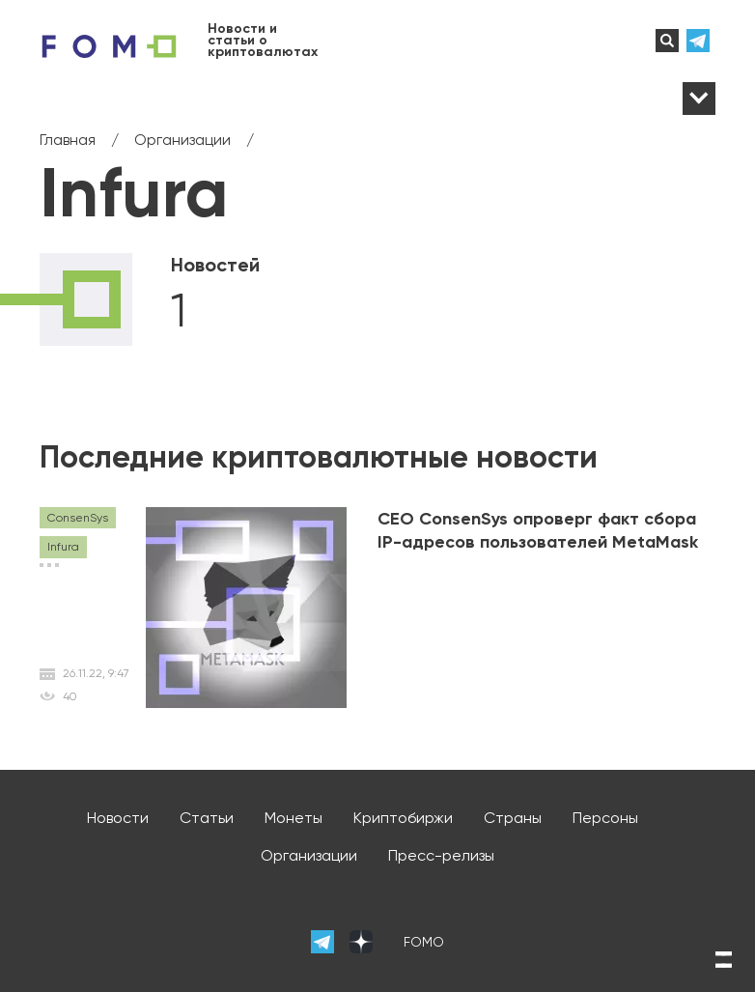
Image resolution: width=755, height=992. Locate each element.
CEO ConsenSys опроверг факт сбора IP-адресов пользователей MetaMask (538, 530)
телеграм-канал (700, 40)
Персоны (605, 817)
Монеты (293, 817)
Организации (309, 855)
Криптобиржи (403, 817)
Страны (513, 817)
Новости (118, 817)
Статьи (207, 817)
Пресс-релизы (441, 855)
